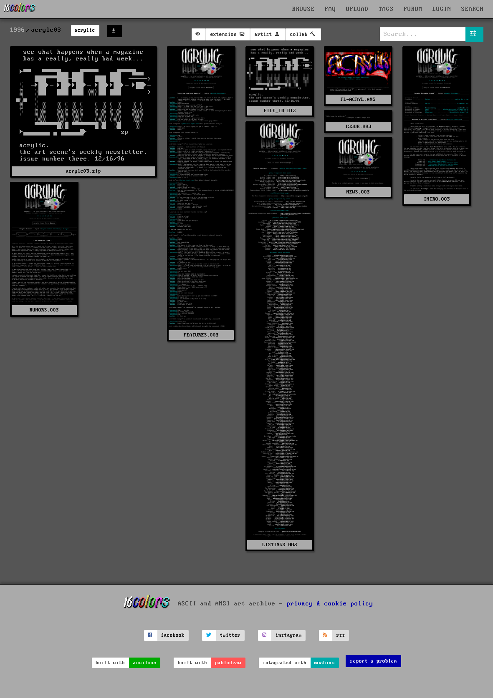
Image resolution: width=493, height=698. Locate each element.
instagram (289, 635)
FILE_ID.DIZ (280, 110)
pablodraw (228, 662)
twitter (230, 635)
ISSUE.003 (358, 126)
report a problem (373, 661)
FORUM (413, 9)
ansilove (145, 662)
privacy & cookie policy (330, 603)
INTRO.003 (437, 199)
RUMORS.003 (44, 310)
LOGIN (441, 9)
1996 (17, 30)
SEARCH (472, 9)
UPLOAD (357, 9)
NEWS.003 (358, 192)
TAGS (386, 9)
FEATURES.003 (201, 335)
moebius (324, 662)
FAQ (330, 9)
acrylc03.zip (83, 171)
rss (340, 635)
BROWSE (303, 9)
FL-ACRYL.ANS (358, 99)
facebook (173, 635)
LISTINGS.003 (279, 544)
